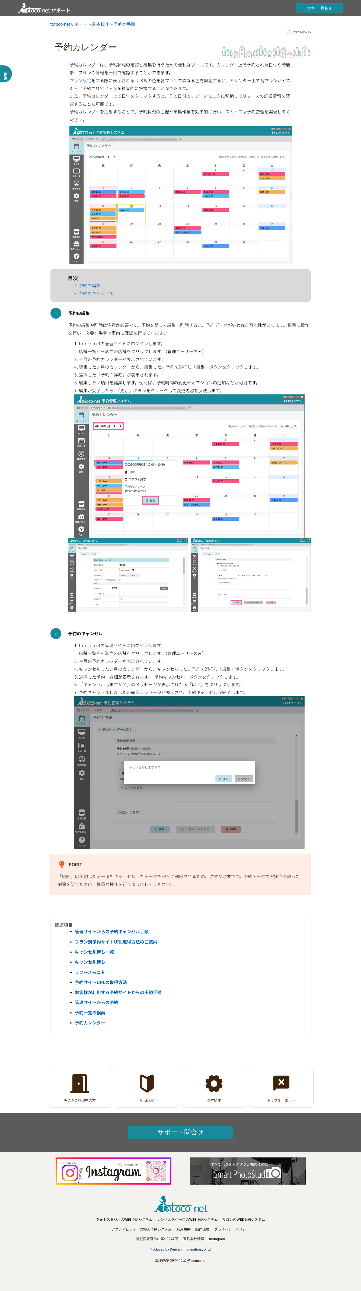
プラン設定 (80, 80)
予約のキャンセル (96, 293)
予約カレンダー (90, 1022)
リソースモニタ (90, 972)
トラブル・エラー (281, 1100)
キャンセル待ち (90, 961)
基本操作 (214, 1100)
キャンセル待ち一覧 (94, 951)
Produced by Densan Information (175, 1249)
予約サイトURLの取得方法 (101, 982)
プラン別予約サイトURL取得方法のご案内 (116, 941)
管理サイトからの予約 (96, 1002)
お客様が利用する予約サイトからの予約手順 (118, 992)
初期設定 (147, 1100)
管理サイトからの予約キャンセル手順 (112, 931)
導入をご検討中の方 (80, 1100)
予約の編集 (89, 285)
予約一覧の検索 (90, 1012)
